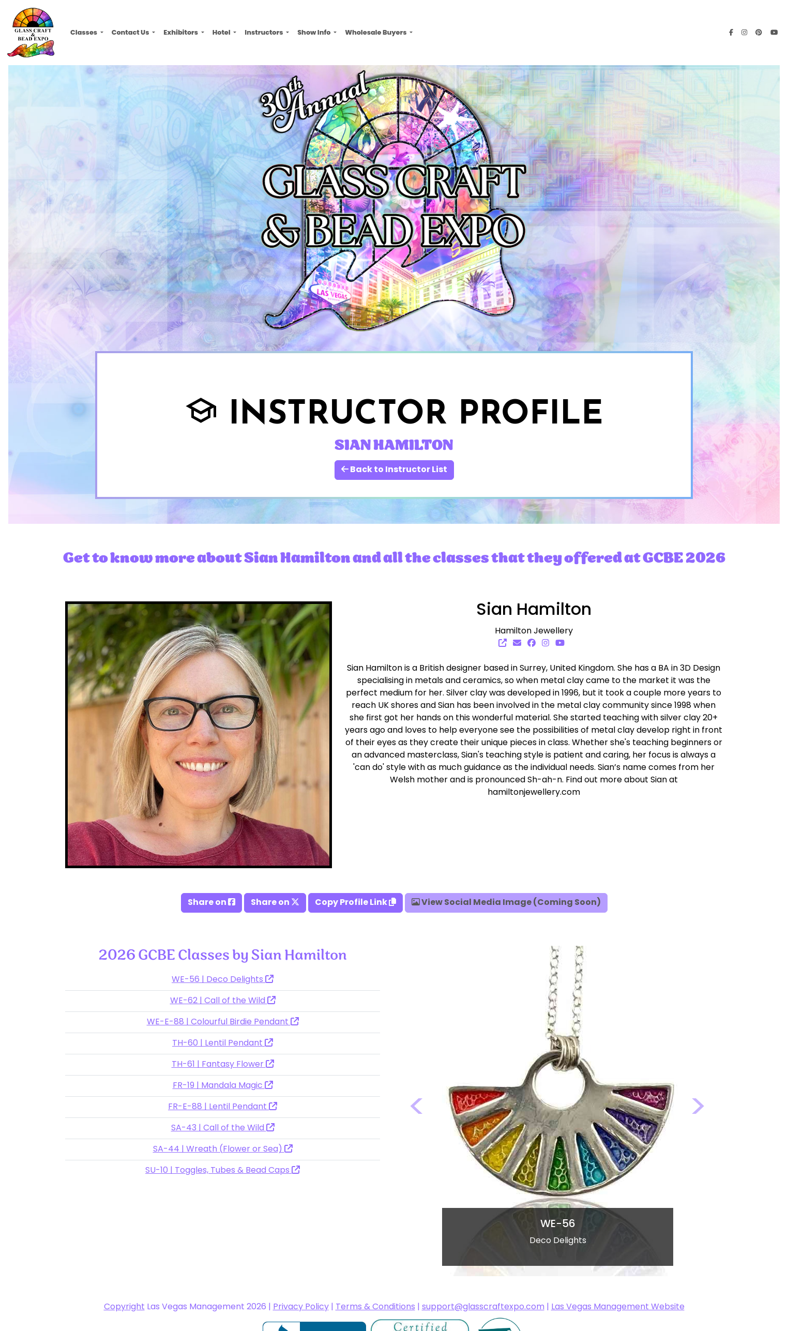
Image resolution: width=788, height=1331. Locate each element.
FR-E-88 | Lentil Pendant (222, 1107)
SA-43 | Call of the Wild (223, 1128)
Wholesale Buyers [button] (376, 32)
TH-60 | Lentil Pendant (222, 1043)
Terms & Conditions (375, 1307)
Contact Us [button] (131, 32)
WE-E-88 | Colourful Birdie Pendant (223, 1022)
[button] (417, 1111)
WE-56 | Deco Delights (223, 980)
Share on (211, 903)
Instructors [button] (264, 32)
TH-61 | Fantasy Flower (223, 1064)
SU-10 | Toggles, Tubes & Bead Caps (222, 1170)
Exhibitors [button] (181, 32)
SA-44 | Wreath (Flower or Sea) (223, 1149)
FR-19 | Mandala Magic (223, 1086)
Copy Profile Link (355, 903)
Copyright (124, 1307)
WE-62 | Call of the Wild (223, 1001)
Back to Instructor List (394, 470)
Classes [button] (84, 32)
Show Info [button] (314, 32)
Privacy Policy (301, 1307)
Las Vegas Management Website (618, 1307)
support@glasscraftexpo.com (483, 1307)
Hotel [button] (222, 32)
